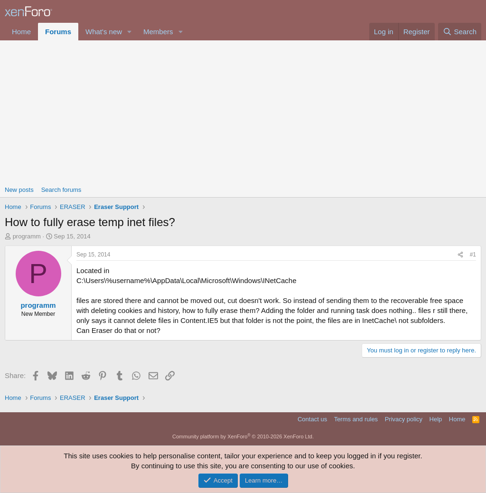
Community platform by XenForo (243, 436)
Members (158, 32)
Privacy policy (403, 419)
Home (21, 32)
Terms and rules (356, 419)
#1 (473, 254)
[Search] (459, 31)
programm (27, 236)
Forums (58, 32)
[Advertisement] (243, 111)
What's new (103, 32)
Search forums (61, 189)
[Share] (460, 254)
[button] (129, 31)
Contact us (312, 419)
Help (436, 419)
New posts (19, 189)
